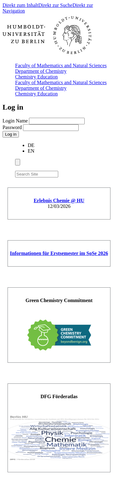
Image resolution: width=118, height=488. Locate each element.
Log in (10, 134)
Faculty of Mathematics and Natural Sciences (61, 65)
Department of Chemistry (41, 71)
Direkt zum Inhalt (20, 5)
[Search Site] (36, 174)
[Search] (62, 173)
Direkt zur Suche (55, 5)
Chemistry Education (36, 76)
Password (13, 127)
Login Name (16, 120)
